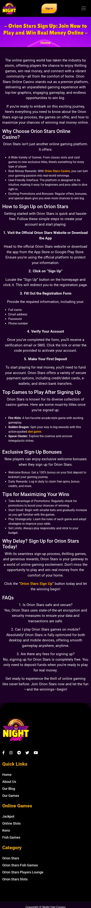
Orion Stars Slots (15, 879)
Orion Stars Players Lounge (22, 872)
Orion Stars (10, 858)
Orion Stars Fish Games (20, 865)
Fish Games (11, 837)
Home (45, 42)
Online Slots (11, 823)
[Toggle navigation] (84, 8)
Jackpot (8, 816)
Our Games (10, 796)
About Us (9, 782)
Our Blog (8, 789)
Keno (6, 830)
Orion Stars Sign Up (36, 583)
